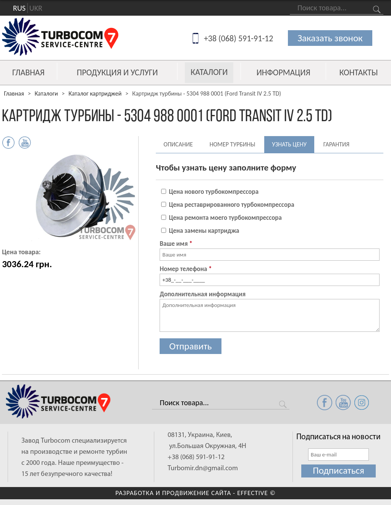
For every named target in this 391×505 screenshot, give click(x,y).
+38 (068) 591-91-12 (238, 38)
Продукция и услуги (117, 72)
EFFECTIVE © (256, 493)
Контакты (358, 72)
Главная (28, 72)
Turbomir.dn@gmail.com (203, 468)
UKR (35, 8)
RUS (19, 8)
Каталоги (209, 72)
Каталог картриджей (95, 93)
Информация (283, 72)
